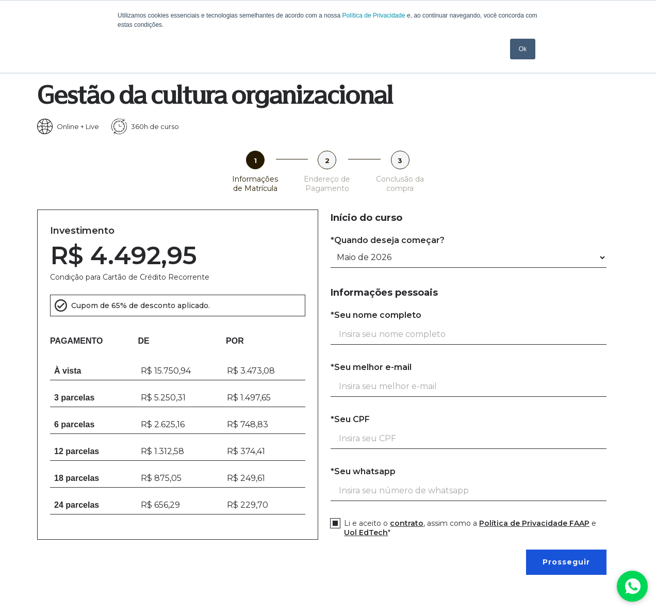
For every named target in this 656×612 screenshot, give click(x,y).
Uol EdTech (366, 532)
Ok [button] (523, 49)
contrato (406, 523)
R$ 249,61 (246, 478)
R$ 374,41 (246, 451)
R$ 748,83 (247, 424)
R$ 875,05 (161, 478)
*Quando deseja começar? (388, 240)
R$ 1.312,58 (162, 451)
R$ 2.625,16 (163, 424)
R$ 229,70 (247, 505)
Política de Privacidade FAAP (534, 523)
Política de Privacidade (373, 15)
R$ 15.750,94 (166, 371)
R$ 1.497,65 (249, 397)
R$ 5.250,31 (163, 397)
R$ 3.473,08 (251, 371)
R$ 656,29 (160, 505)
